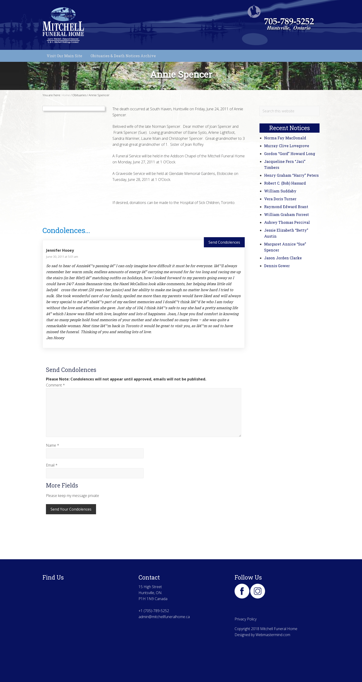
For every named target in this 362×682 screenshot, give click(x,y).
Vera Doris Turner (280, 198)
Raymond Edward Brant (286, 206)
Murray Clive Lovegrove (286, 145)
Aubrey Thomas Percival (287, 222)
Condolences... (66, 230)
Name (52, 445)
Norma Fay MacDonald (285, 137)
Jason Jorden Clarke (283, 257)
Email (51, 465)
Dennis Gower (277, 265)
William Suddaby (280, 190)
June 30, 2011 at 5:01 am (62, 256)
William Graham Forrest (286, 214)
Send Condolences (224, 242)
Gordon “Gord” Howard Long (289, 153)
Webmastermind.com (273, 634)
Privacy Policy (245, 619)
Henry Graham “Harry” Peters (291, 175)
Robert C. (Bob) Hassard (285, 183)
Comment (55, 385)
